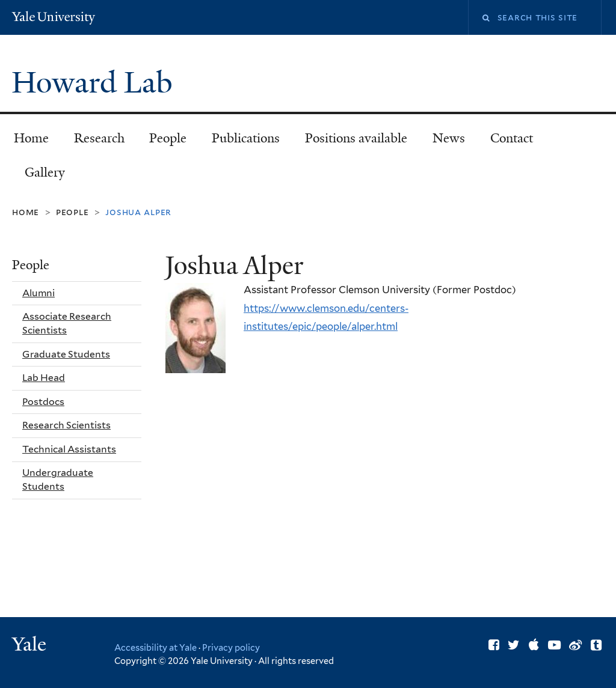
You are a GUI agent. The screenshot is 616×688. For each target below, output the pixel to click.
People (167, 138)
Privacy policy (231, 647)
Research (99, 138)
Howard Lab (95, 82)
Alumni (38, 293)
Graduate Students (66, 354)
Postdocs (43, 401)
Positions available (356, 138)
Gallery (45, 172)
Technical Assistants (69, 449)
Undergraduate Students (57, 479)
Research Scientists (66, 425)
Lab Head (43, 377)
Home (31, 138)
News (449, 138)
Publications (246, 138)
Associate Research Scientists (66, 323)
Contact (511, 138)
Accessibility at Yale (155, 647)
